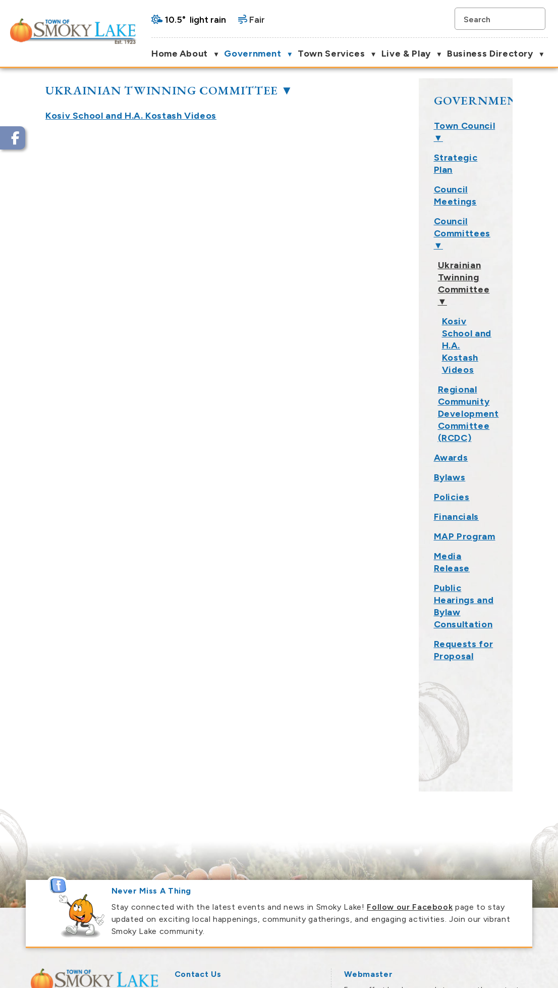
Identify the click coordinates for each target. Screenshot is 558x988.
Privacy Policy (517, 973)
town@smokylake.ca (239, 891)
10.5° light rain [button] (195, 19)
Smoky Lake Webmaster (388, 879)
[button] (534, 19)
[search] (495, 18)
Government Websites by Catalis (434, 973)
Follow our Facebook (410, 761)
